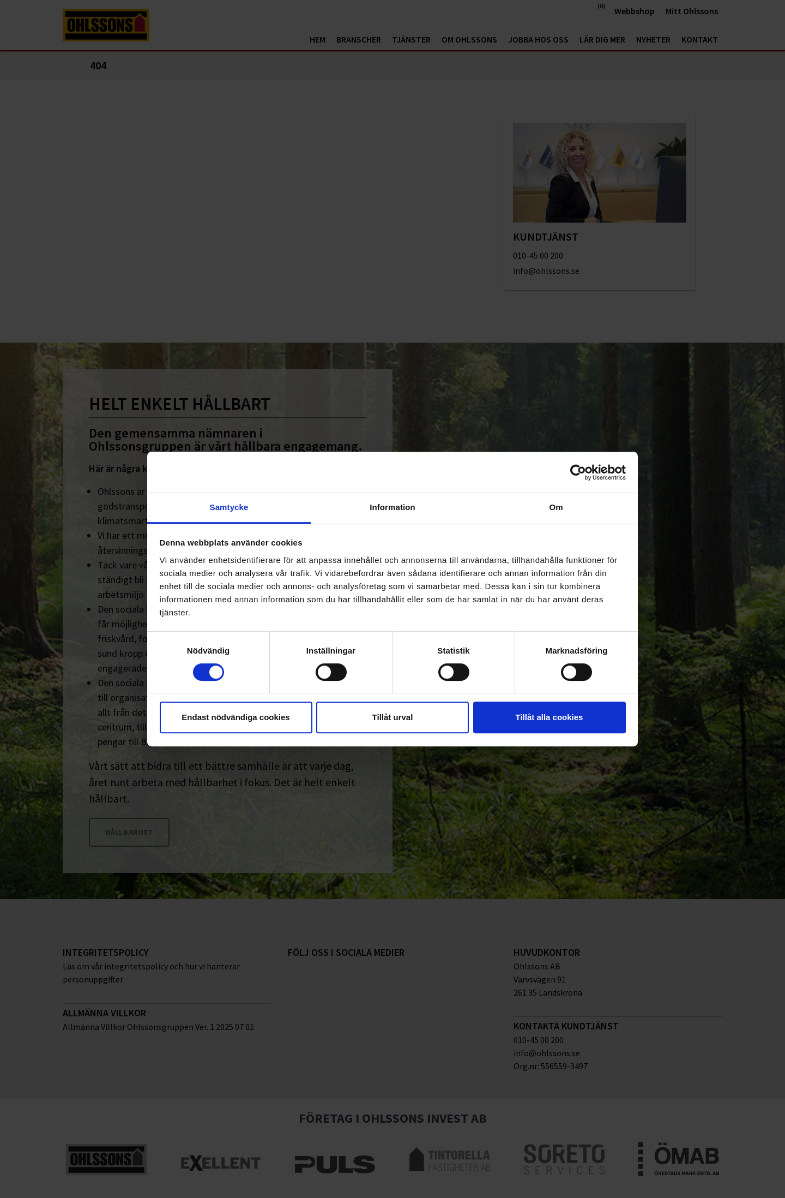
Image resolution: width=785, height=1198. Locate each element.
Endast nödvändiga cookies (235, 717)
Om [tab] (556, 507)
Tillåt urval (392, 717)
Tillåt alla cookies (549, 717)
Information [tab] (392, 507)
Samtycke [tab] (229, 507)
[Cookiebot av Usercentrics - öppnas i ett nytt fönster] (578, 472)
